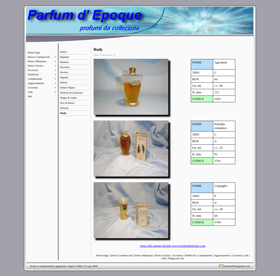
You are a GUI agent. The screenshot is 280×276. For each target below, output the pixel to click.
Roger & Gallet (68, 97)
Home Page (34, 52)
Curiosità (32, 87)
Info (30, 96)
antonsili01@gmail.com (237, 266)
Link (30, 91)
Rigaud (64, 77)
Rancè (63, 51)
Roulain (64, 107)
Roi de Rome (67, 102)
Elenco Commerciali (39, 56)
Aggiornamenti (36, 83)
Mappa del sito (176, 258)
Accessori (33, 70)
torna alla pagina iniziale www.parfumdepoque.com (172, 246)
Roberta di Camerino (71, 92)
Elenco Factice (36, 65)
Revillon (65, 67)
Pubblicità (33, 74)
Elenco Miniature (37, 61)
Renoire (64, 61)
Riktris (64, 82)
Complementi (35, 78)
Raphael (64, 56)
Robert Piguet (67, 87)
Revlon (64, 72)
